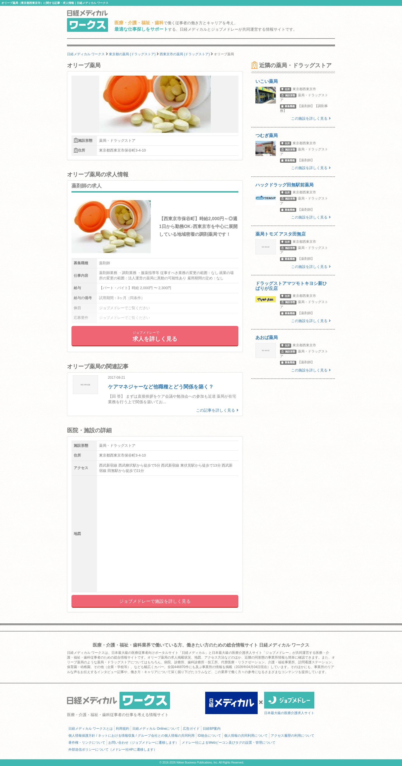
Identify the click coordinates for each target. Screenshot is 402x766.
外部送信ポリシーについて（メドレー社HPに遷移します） (112, 749)
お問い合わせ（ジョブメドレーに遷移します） (143, 743)
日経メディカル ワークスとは (90, 729)
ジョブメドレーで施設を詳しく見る (155, 601)
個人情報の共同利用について (246, 736)
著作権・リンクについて (86, 743)
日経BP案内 (212, 729)
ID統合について (209, 736)
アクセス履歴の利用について (292, 736)
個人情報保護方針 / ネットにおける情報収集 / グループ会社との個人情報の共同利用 (131, 736)
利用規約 (122, 729)
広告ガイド (191, 729)
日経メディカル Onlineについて (156, 729)
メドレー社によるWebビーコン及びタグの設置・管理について (229, 743)
